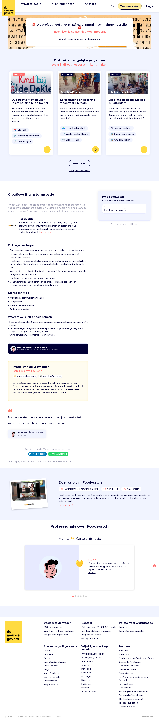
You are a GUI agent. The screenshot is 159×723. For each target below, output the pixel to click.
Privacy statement (90, 639)
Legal (58, 717)
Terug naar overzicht (79, 167)
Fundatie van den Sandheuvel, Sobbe (136, 658)
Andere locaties (88, 692)
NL (112, 4)
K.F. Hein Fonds (126, 684)
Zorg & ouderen (51, 685)
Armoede (48, 654)
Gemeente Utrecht (128, 670)
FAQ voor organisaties (54, 627)
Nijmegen (85, 680)
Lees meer (66, 504)
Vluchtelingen (50, 681)
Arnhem (85, 665)
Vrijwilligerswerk (31, 4)
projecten (21, 458)
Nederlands (148, 716)
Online (47, 651)
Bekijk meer (79, 160)
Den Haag (86, 669)
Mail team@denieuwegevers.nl (96, 631)
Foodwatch (33, 458)
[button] (155, 569)
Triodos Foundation (128, 703)
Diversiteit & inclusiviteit (55, 662)
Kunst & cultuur (51, 673)
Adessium (123, 651)
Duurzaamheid (51, 666)
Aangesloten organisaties (56, 635)
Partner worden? (127, 707)
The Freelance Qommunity (131, 699)
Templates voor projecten (131, 631)
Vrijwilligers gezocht (91, 658)
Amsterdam (87, 661)
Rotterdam (86, 684)
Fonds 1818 (124, 654)
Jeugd (46, 670)
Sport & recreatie (52, 677)
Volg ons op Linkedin (91, 635)
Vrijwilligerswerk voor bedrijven (59, 631)
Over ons (87, 4)
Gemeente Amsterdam (130, 662)
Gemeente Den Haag (129, 666)
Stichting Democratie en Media (134, 692)
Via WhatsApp (58, 451)
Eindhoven (86, 673)
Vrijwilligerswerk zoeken (92, 654)
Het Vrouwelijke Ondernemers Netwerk (133, 678)
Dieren (47, 658)
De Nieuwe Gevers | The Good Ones (34, 716)
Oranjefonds (125, 688)
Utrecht (85, 688)
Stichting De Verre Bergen (131, 695)
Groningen (86, 677)
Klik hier (133, 221)
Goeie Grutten (126, 673)
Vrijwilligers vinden (61, 4)
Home (11, 458)
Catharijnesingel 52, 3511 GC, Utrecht (99, 627)
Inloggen (149, 4)
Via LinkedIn (37, 450)
